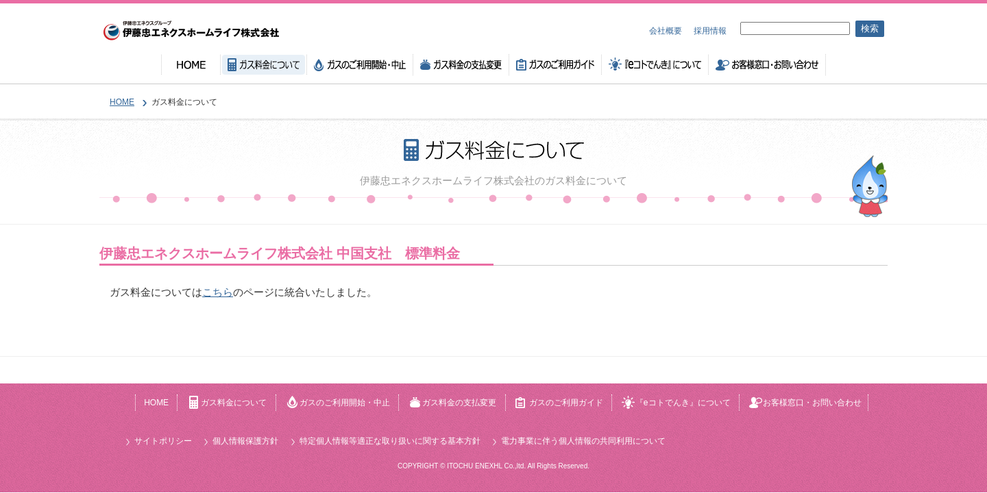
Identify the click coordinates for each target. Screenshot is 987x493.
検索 (870, 28)
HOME (191, 64)
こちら (217, 292)
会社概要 (665, 31)
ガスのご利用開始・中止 (360, 64)
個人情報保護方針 (245, 441)
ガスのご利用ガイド (555, 64)
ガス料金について (264, 64)
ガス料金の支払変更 (461, 64)
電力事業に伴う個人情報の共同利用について (583, 441)
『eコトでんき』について (655, 64)
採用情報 (710, 31)
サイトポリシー (163, 441)
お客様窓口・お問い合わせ (767, 64)
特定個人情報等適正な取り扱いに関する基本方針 (390, 441)
